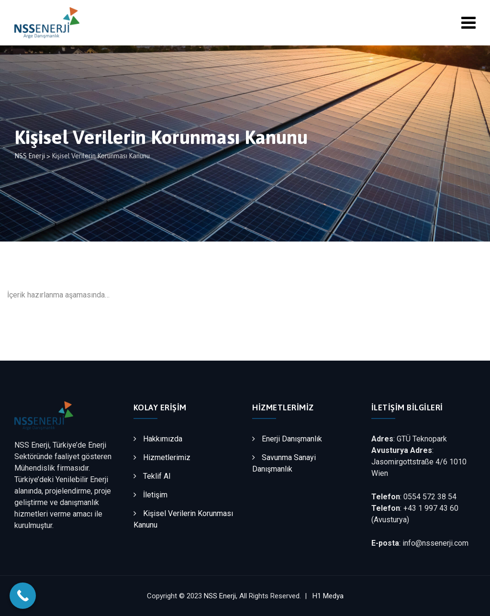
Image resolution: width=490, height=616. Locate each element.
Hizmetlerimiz (166, 457)
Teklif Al (156, 476)
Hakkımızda (162, 438)
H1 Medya (328, 596)
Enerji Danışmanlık (292, 438)
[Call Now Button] (23, 596)
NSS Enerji (220, 596)
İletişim (155, 494)
